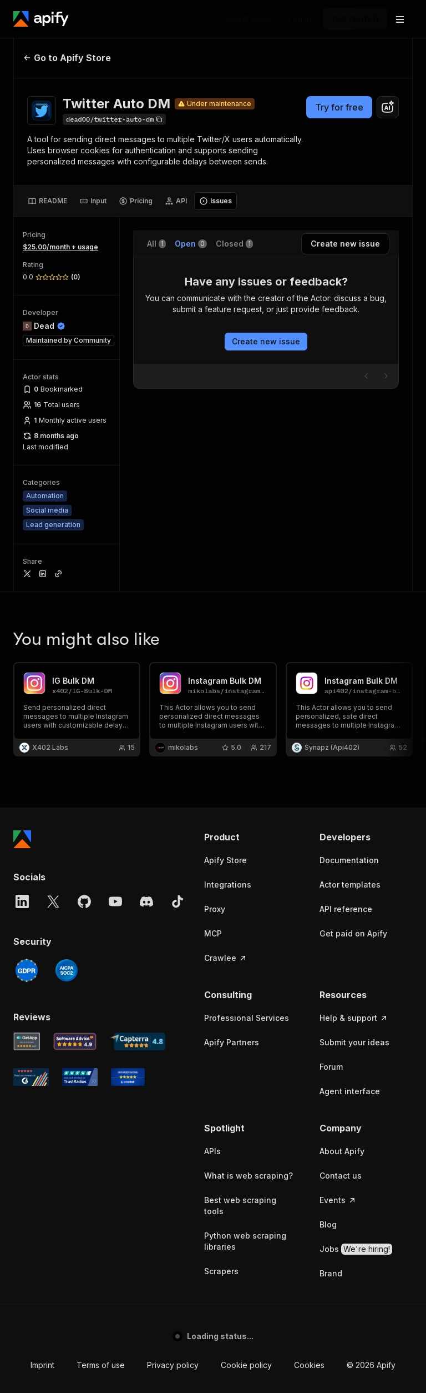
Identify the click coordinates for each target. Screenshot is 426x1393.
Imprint (42, 1365)
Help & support (354, 1018)
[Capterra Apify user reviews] (137, 1041)
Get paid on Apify (353, 933)
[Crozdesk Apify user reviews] (128, 1077)
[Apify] (41, 19)
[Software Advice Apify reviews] (75, 1041)
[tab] (47, 201)
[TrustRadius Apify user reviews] (80, 1077)
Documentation (349, 860)
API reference (346, 909)
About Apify (342, 1151)
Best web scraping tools (240, 1205)
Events (338, 1200)
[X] (53, 901)
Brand (331, 1273)
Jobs (356, 1249)
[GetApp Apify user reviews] (26, 1041)
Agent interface (350, 1091)
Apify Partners (231, 1042)
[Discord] (146, 901)
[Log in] (299, 19)
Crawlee (225, 958)
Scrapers (221, 1271)
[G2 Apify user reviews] (31, 1077)
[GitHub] (84, 901)
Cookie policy (246, 1365)
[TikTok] (177, 901)
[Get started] (355, 19)
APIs (212, 1151)
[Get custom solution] (245, 19)
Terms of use (101, 1365)
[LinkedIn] (22, 901)
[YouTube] (115, 901)
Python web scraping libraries (245, 1241)
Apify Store (225, 860)
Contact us (341, 1175)
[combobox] (388, 107)
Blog (328, 1224)
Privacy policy (173, 1365)
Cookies (309, 1365)
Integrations (227, 884)
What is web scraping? (248, 1175)
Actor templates (350, 884)
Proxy (214, 909)
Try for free (339, 107)
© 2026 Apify (371, 1365)
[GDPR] (26, 970)
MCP (213, 933)
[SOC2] (66, 970)
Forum (331, 1066)
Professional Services (246, 1018)
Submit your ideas (354, 1042)
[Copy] (114, 119)
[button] (250, 837)
